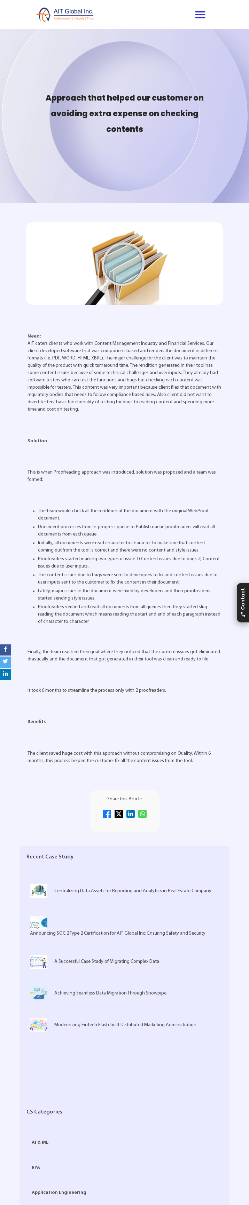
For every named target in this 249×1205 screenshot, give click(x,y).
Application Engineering (59, 1192)
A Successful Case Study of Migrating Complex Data (94, 962)
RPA (36, 1167)
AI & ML (40, 1142)
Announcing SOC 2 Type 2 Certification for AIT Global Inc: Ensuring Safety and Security (117, 926)
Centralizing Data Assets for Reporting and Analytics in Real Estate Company (120, 891)
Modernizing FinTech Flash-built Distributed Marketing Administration (113, 1025)
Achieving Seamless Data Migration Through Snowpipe (98, 993)
